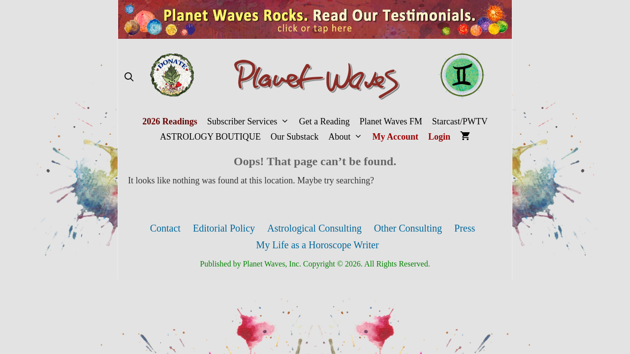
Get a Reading (324, 121)
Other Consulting (408, 228)
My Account (396, 137)
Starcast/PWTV (460, 121)
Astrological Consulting (314, 228)
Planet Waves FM (391, 121)
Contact (165, 228)
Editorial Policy (224, 228)
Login (439, 137)
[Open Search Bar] (128, 77)
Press (464, 228)
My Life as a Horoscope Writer (317, 244)
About (347, 137)
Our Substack (295, 137)
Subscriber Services (250, 121)
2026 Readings (169, 121)
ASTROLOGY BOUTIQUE (210, 137)
